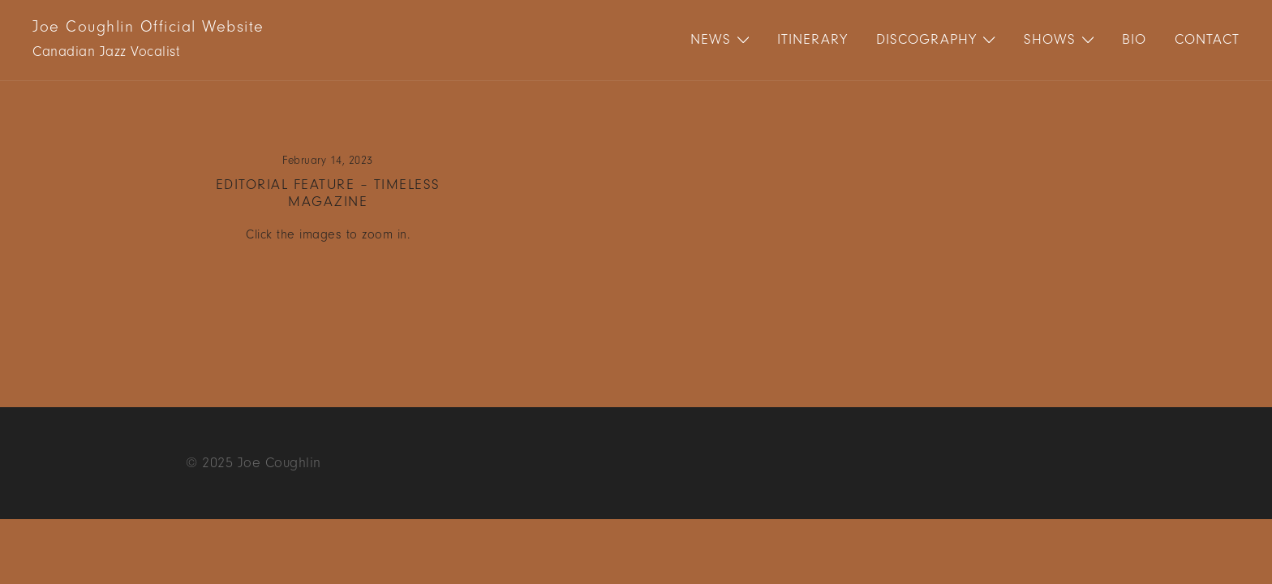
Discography (926, 40)
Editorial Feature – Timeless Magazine (328, 194)
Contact (1207, 40)
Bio (1134, 40)
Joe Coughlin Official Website (148, 27)
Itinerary (812, 40)
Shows (1050, 40)
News (710, 40)
